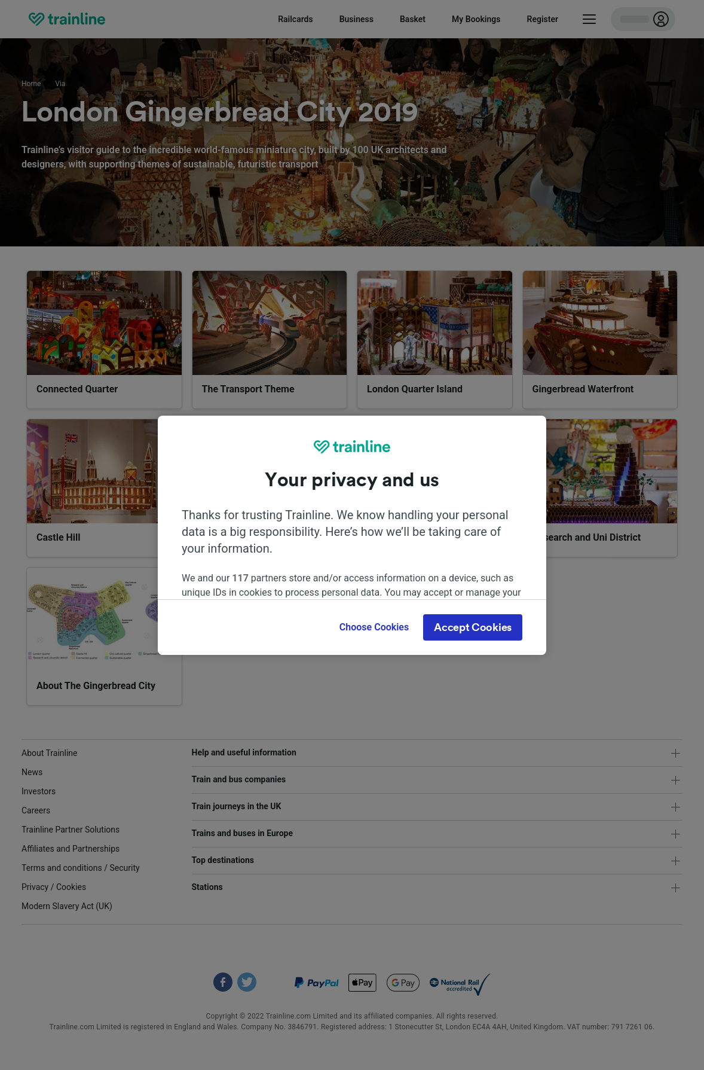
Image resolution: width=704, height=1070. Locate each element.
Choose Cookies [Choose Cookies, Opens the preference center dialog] (374, 627)
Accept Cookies (473, 627)
